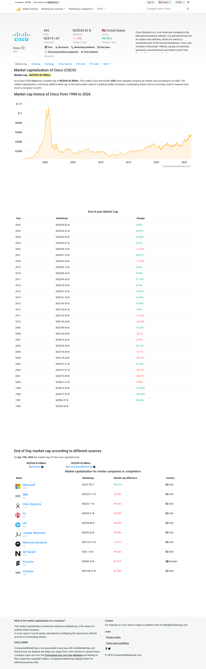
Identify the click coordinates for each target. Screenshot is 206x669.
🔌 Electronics (62, 47)
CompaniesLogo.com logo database (64, 655)
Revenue (36, 64)
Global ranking (30, 8)
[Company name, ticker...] (167, 8)
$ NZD (179, 2)
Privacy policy (113, 637)
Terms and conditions (117, 643)
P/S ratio (94, 64)
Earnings (49, 64)
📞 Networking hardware (83, 47)
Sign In (150, 2)
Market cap (21, 64)
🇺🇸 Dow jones (103, 47)
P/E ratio (80, 64)
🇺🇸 (164, 2)
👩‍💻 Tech (48, 47)
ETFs (100, 8)
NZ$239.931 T (53, 2)
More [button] (106, 64)
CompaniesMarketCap (80, 466)
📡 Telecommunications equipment (61, 52)
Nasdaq (36, 466)
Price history (65, 64)
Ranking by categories (80, 8)
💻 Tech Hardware (89, 52)
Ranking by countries (52, 8)
